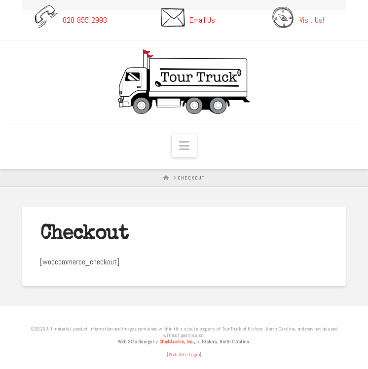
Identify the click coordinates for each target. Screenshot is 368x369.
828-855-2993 (85, 19)
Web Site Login (184, 354)
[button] (184, 145)
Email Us (202, 19)
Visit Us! (311, 19)
